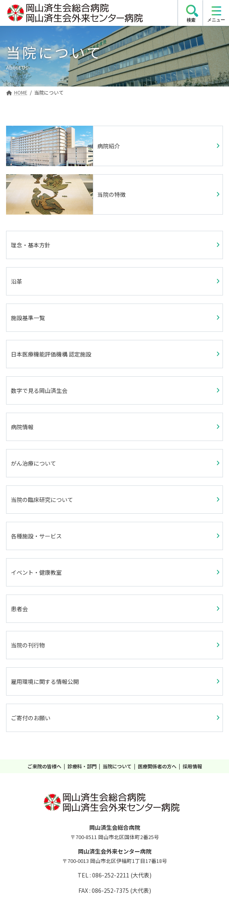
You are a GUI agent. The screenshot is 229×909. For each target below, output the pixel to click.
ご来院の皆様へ (44, 766)
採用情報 (192, 766)
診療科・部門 (82, 766)
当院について (117, 766)
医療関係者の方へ (157, 766)
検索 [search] (191, 20)
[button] (114, 245)
